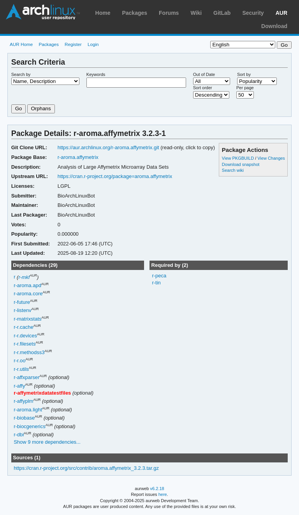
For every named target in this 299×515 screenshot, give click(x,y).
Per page (245, 87)
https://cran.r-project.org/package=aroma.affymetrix (115, 176)
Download (274, 26)
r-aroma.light (28, 410)
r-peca (159, 276)
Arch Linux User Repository (43, 11)
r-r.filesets (24, 344)
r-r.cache (23, 327)
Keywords (95, 74)
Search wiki (233, 170)
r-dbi (19, 435)
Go (18, 108)
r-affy (19, 386)
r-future (22, 302)
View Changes (271, 158)
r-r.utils (21, 369)
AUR (281, 13)
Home (103, 13)
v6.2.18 (157, 488)
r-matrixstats (27, 319)
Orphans (41, 108)
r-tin (156, 283)
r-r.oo (19, 361)
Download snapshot (240, 164)
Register (73, 44)
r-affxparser (26, 378)
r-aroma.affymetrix (78, 157)
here (162, 494)
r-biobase (24, 418)
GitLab (221, 13)
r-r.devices (25, 336)
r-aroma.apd (27, 285)
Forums (169, 13)
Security (253, 13)
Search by (21, 74)
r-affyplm (23, 401)
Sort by (244, 74)
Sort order (202, 87)
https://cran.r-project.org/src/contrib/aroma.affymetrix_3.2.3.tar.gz (86, 468)
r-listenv (22, 311)
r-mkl (24, 277)
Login (93, 44)
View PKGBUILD (238, 158)
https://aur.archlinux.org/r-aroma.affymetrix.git (108, 147)
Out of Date (204, 74)
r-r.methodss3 (29, 352)
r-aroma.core (28, 294)
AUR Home (21, 44)
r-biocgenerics (30, 426)
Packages (134, 13)
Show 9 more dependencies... (47, 442)
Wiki (196, 13)
